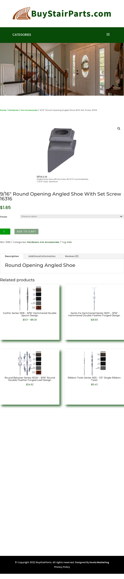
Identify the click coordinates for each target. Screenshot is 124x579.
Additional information (41, 256)
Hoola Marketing (99, 562)
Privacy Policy (62, 567)
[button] (119, 128)
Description (12, 256)
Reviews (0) (72, 256)
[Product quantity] (5, 232)
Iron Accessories (29, 110)
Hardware (13, 110)
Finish (3, 216)
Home (3, 110)
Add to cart (26, 231)
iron (69, 242)
